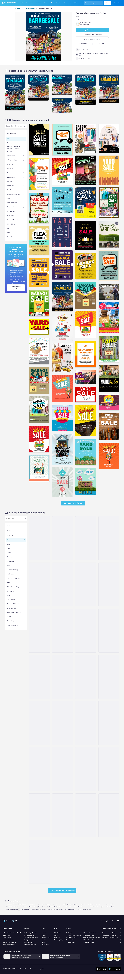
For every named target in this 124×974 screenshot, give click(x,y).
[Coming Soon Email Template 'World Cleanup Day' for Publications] (85, 631)
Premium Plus (46, 937)
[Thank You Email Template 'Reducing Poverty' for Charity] (85, 677)
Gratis (44, 933)
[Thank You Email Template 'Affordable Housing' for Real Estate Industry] (39, 723)
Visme (114, 933)
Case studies (7, 937)
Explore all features (30, 944)
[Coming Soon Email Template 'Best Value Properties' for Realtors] (39, 631)
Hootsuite (115, 937)
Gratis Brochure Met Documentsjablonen (49, 906)
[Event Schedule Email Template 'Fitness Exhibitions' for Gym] (108, 723)
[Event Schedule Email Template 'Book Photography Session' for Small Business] (85, 723)
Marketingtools (29, 942)
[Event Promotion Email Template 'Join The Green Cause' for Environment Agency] (39, 815)
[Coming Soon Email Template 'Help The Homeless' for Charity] (108, 631)
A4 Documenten (107, 904)
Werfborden (83, 904)
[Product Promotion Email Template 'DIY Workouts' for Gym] (62, 723)
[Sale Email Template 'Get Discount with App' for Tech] (85, 584)
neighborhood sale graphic (55, 909)
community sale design (108, 906)
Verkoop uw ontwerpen (10, 942)
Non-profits (45, 944)
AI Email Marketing (71, 937)
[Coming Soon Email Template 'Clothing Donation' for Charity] (62, 538)
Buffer (114, 935)
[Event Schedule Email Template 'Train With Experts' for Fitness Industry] (108, 677)
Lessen (56, 935)
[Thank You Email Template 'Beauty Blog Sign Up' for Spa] (108, 769)
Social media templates (31, 937)
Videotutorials (58, 933)
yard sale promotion (70, 909)
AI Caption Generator (89, 942)
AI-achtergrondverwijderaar (91, 937)
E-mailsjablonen (29, 935)
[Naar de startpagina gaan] (8, 3)
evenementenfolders (11, 904)
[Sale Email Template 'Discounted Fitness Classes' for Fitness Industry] (85, 815)
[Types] (24, 526)
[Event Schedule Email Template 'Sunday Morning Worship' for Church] (85, 769)
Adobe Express (106, 937)
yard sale (62, 904)
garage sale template (52, 904)
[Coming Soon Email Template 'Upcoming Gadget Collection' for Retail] (62, 677)
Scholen (44, 942)
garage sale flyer (66, 906)
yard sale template (72, 904)
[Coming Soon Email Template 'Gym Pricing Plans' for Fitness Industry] (62, 631)
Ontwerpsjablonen (30, 933)
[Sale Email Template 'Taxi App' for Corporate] (39, 769)
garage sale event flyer (12, 909)
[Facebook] (101, 921)
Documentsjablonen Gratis (29, 906)
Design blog (57, 937)
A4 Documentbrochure (94, 904)
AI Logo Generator (88, 940)
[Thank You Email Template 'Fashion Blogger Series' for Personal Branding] (108, 815)
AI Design (69, 933)
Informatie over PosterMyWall (12, 933)
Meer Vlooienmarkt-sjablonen (73, 503)
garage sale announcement (39, 909)
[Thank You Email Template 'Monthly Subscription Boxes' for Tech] (39, 584)
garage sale (41, 904)
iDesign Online (85, 24)
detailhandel (22, 904)
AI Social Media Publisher (73, 935)
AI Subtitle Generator (89, 933)
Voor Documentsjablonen (12, 906)
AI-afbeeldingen (71, 942)
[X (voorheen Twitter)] (112, 921)
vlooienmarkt (31, 904)
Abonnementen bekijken (15, 288)
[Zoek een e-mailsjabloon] (15, 519)
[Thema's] (24, 536)
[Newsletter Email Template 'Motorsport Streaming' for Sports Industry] (39, 538)
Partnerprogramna (8, 940)
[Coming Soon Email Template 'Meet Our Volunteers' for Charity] (85, 538)
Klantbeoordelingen (9, 944)
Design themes (29, 940)
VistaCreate (105, 935)
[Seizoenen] (24, 531)
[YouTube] (118, 921)
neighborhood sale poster (80, 906)
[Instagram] (107, 921)
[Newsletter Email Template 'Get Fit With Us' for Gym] (62, 584)
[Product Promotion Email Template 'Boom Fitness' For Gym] (39, 677)
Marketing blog (58, 940)
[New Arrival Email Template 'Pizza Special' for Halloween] (39, 861)
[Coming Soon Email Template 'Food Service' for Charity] (108, 584)
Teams (44, 940)
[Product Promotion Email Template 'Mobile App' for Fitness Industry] (62, 769)
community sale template (84, 909)
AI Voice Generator (88, 935)
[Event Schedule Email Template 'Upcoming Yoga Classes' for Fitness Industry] (108, 538)
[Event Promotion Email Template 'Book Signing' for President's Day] (62, 815)
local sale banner (24, 909)
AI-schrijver (69, 940)
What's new (6, 935)
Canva (103, 933)
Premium (44, 935)
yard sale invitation (95, 906)
